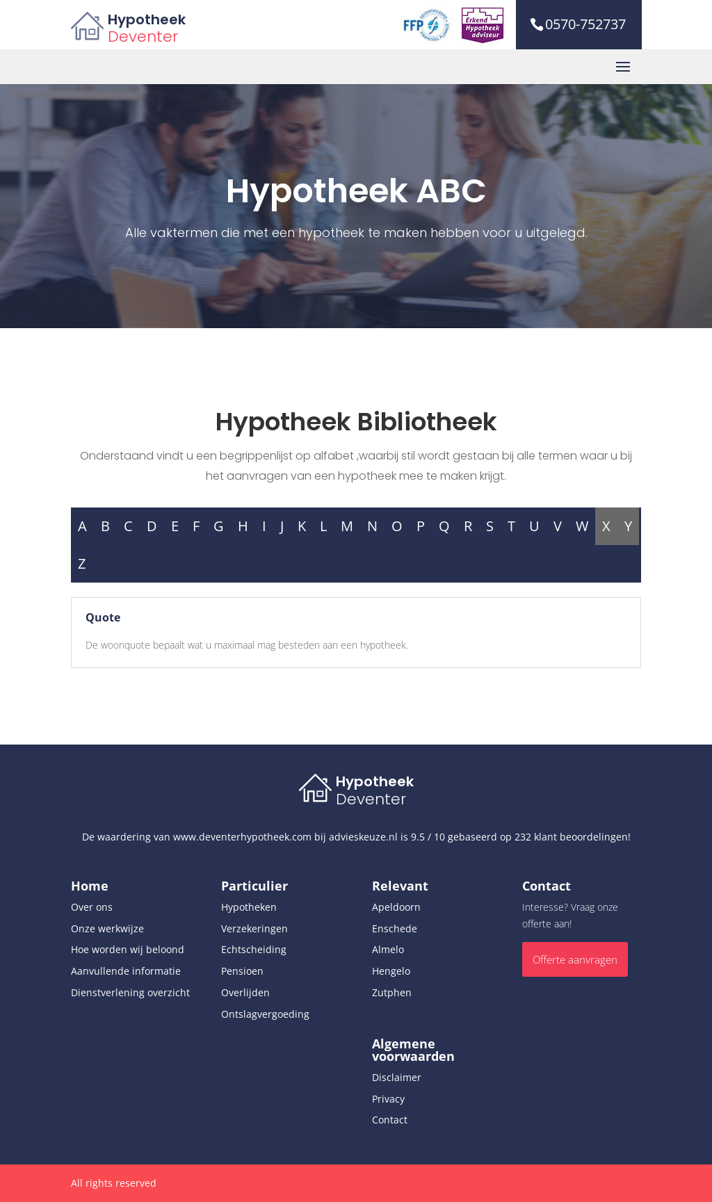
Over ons (92, 906)
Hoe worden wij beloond (127, 949)
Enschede (394, 928)
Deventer (143, 36)
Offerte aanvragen (575, 959)
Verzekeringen (254, 928)
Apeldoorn (396, 906)
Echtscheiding (253, 949)
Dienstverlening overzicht (130, 992)
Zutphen (392, 992)
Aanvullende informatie (126, 970)
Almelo (388, 949)
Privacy (388, 1098)
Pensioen (242, 970)
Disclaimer (396, 1077)
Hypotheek (147, 19)
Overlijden (245, 992)
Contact (389, 1119)
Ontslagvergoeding (265, 1014)
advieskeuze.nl (363, 836)
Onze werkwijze (107, 928)
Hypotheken (249, 906)
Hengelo (391, 970)
